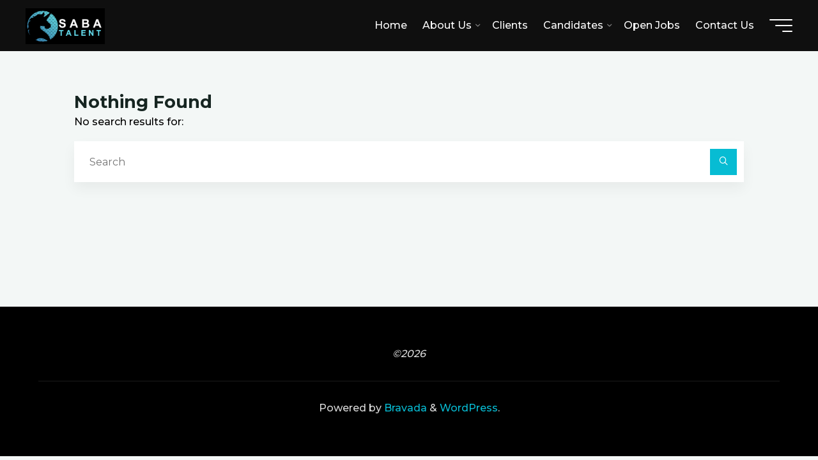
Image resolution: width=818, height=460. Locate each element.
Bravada (404, 408)
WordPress (469, 408)
